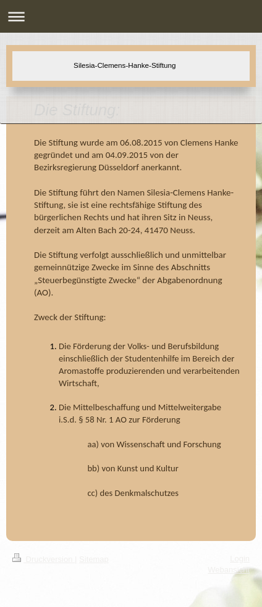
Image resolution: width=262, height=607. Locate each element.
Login (240, 558)
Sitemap (94, 559)
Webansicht (229, 569)
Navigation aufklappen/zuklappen (131, 16)
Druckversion (43, 559)
